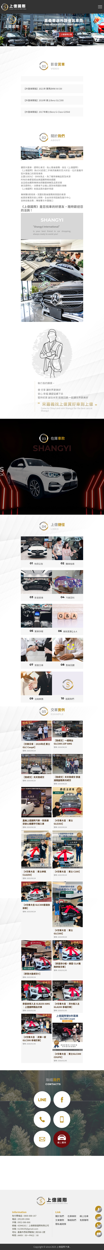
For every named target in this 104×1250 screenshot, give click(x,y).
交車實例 (59, 1220)
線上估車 (84, 1216)
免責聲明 (84, 1220)
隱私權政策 (60, 1224)
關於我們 (59, 1216)
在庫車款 (72, 1216)
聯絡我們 (72, 1220)
